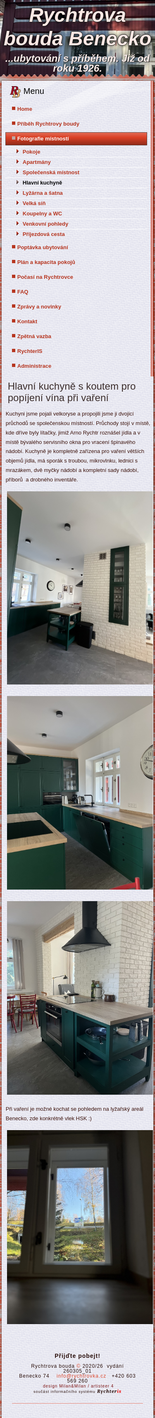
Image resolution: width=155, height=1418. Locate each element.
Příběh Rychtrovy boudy (48, 124)
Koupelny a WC (42, 213)
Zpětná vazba (34, 336)
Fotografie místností (43, 138)
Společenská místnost (51, 172)
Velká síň (34, 203)
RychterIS (30, 351)
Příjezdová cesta (44, 234)
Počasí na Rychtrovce (45, 277)
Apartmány (37, 162)
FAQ (23, 292)
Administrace (34, 366)
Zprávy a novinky (39, 307)
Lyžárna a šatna (43, 193)
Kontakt (27, 321)
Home (24, 109)
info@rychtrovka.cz (81, 1376)
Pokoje (32, 152)
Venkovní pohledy (46, 224)
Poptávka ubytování (42, 247)
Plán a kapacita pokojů (46, 262)
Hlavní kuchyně (42, 183)
